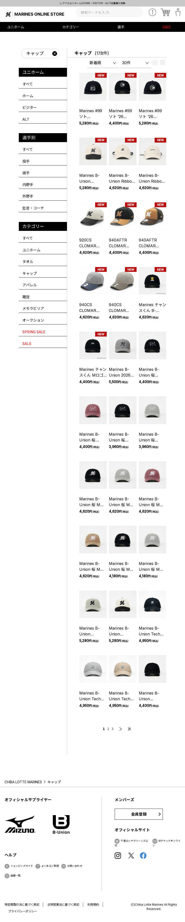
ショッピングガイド (22, 865)
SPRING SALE (34, 332)
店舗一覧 (15, 875)
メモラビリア (33, 308)
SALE (167, 27)
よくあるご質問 (50, 865)
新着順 (95, 62)
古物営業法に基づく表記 (63, 904)
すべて (27, 84)
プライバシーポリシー (22, 911)
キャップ (83, 53)
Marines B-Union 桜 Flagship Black (152, 375)
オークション (33, 320)
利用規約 (93, 904)
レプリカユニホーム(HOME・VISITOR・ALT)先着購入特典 (92, 3)
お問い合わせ (74, 865)
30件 (126, 62)
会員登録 (139, 814)
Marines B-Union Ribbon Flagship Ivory (122, 181)
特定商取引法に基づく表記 (22, 904)
